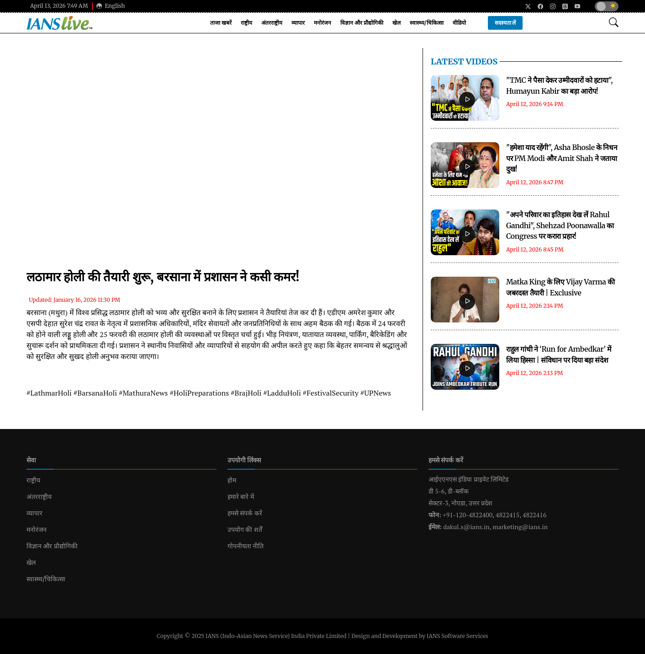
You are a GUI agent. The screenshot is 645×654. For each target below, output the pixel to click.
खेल (396, 22)
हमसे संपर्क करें (244, 513)
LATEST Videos (464, 61)
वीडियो (459, 22)
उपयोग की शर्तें (244, 529)
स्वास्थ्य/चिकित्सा (427, 22)
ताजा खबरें (221, 22)
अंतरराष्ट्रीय (271, 22)
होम (231, 480)
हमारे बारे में (240, 497)
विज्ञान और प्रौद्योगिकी (361, 22)
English (110, 5)
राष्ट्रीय (246, 22)
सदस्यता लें (505, 22)
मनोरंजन (322, 22)
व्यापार (298, 22)
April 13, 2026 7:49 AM (59, 5)
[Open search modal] (614, 23)
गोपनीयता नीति (245, 546)
